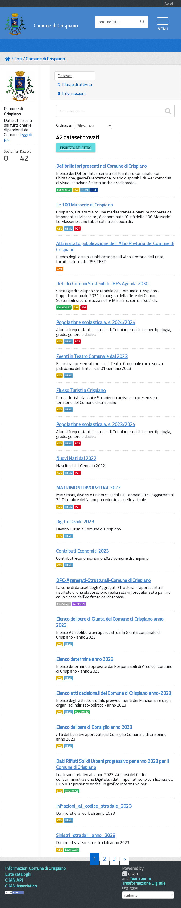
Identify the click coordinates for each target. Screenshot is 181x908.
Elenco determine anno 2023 (84, 659)
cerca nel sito (109, 22)
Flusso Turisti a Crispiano (81, 390)
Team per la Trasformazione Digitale (143, 880)
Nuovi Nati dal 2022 (76, 458)
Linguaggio (129, 888)
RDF (94, 190)
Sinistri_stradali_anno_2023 (85, 835)
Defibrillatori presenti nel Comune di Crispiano (101, 166)
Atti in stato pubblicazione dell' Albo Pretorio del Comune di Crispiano (115, 246)
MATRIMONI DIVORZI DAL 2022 (88, 487)
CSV (76, 190)
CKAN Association (21, 886)
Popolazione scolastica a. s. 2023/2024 (95, 424)
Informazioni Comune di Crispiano (35, 868)
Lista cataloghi (18, 874)
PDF (77, 228)
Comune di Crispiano (56, 25)
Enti (18, 58)
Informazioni (71, 93)
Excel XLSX (64, 190)
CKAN (130, 873)
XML (59, 269)
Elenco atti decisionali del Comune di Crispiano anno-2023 (113, 693)
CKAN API (14, 880)
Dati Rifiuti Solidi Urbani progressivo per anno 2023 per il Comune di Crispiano (112, 764)
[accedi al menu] (162, 23)
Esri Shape (63, 604)
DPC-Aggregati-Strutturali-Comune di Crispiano (103, 580)
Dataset (65, 75)
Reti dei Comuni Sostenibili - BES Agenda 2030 (102, 283)
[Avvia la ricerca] (142, 22)
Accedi (169, 3)
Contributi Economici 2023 (82, 550)
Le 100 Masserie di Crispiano (84, 204)
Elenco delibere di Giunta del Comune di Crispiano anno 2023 (110, 622)
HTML (85, 190)
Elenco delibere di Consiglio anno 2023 (94, 727)
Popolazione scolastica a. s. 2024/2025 (95, 322)
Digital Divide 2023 (75, 521)
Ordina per (63, 125)
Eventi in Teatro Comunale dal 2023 (92, 356)
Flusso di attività (75, 84)
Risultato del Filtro (75, 147)
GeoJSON (79, 604)
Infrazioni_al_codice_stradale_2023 (94, 806)
